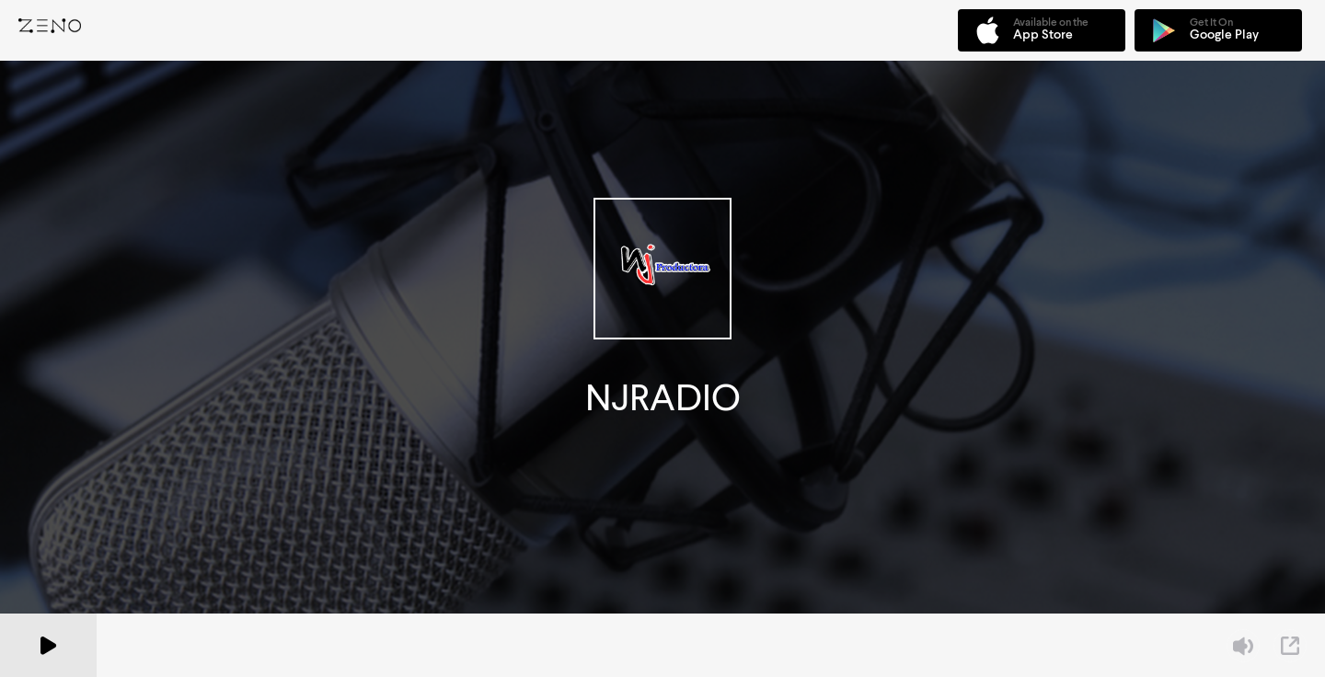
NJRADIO (663, 398)
